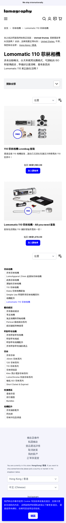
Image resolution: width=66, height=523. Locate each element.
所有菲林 (10, 355)
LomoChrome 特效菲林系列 (19, 377)
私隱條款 (33, 441)
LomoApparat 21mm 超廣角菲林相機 (24, 276)
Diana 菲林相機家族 (15, 291)
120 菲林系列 (12, 362)
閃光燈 (9, 414)
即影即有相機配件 (14, 342)
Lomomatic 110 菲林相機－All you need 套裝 (29, 224)
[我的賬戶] (49, 18)
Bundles (10, 401)
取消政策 (33, 449)
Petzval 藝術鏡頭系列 (16, 322)
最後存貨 (10, 393)
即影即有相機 (10, 331)
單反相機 (10, 315)
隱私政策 (38, 505)
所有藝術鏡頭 (12, 311)
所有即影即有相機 (14, 335)
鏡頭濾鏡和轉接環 (14, 326)
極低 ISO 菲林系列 (15, 380)
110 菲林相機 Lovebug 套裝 (19, 148)
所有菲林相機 (12, 273)
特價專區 (8, 390)
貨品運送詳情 (33, 445)
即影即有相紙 (12, 338)
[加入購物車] (33, 171)
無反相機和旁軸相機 (15, 318)
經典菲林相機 (12, 280)
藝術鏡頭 (8, 307)
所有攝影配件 (12, 410)
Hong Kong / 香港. (28, 45)
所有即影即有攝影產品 (16, 346)
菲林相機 (16, 28)
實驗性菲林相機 (13, 283)
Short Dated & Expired (17, 384)
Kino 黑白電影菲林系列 (17, 373)
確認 (33, 515)
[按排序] (44, 100)
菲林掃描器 (11, 370)
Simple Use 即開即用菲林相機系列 (22, 294)
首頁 (6, 28)
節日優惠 (10, 397)
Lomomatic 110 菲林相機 (18, 302)
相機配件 (10, 298)
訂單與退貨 (33, 457)
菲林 (6, 351)
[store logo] (33, 11)
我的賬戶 (33, 453)
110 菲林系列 (12, 366)
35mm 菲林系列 (14, 359)
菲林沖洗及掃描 (13, 417)
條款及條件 (33, 437)
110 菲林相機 (12, 287)
